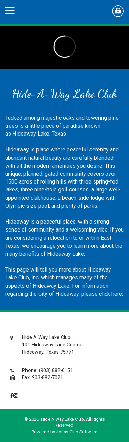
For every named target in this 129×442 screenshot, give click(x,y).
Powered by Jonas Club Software (64, 431)
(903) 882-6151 (56, 370)
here (116, 294)
